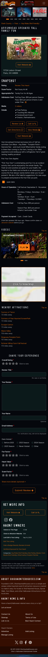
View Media (34, 130)
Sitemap (4, 617)
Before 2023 (9, 443)
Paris (16, 23)
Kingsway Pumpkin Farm (10, 337)
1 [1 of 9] (7, 19)
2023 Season (24, 443)
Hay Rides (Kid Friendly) (30, 23)
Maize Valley (6, 331)
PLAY (24, 247)
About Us (29, 614)
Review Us (17, 124)
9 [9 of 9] (40, 19)
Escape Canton (7, 325)
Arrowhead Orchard (13, 235)
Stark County (6, 23)
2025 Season (9, 446)
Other (36, 446)
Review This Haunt (22, 85)
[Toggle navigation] (44, 3)
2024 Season (39, 443)
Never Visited (24, 446)
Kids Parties (32, 553)
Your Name (6, 413)
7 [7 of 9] (32, 19)
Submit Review (24, 490)
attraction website (7, 222)
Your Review (7, 382)
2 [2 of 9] (11, 19)
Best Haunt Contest (33, 621)
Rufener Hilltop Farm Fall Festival (13, 343)
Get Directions (15, 130)
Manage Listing (7, 635)
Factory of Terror (8, 312)
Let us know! (6, 607)
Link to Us (5, 621)
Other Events (21, 555)
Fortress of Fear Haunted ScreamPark (15, 318)
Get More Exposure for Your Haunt (14, 549)
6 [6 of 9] (28, 19)
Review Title (7, 370)
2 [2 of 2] (26, 260)
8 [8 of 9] (36, 19)
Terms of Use (30, 617)
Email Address (8, 426)
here (33, 568)
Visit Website (24, 65)
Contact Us (5, 614)
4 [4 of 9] (19, 19)
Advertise (5, 631)
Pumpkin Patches (32, 555)
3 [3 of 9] (15, 19)
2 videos (18, 106)
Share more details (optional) (14, 482)
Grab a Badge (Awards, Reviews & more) (16, 545)
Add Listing (29, 631)
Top (44, 231)
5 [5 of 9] (24, 19)
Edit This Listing (8, 541)
